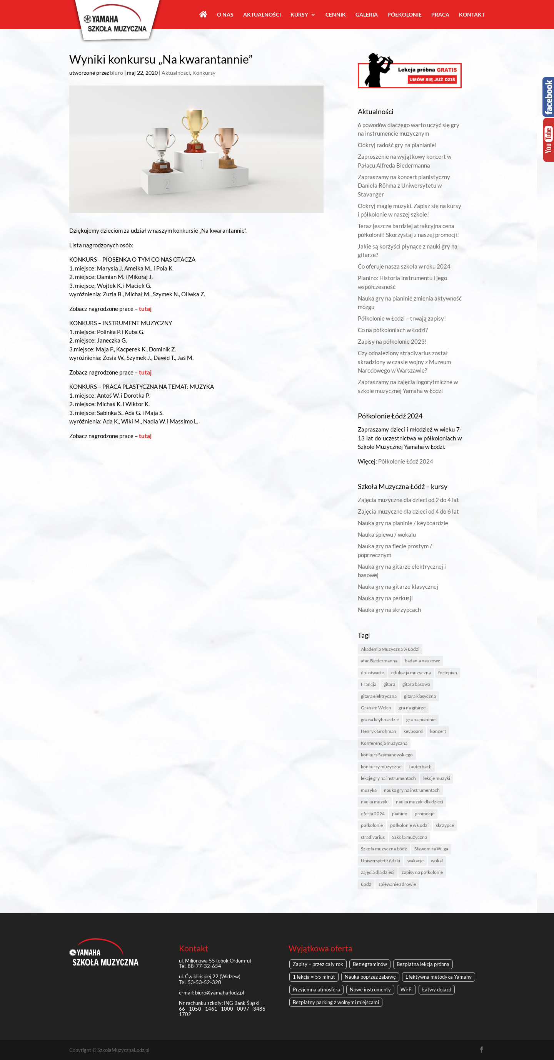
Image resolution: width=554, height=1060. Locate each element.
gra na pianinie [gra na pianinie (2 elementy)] (421, 719)
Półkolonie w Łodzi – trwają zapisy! (402, 318)
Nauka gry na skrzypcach (389, 609)
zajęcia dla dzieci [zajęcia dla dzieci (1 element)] (377, 872)
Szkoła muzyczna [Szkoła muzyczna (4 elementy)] (409, 837)
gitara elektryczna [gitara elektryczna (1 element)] (379, 696)
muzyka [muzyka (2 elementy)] (369, 790)
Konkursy (203, 72)
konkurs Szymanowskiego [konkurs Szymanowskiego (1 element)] (387, 755)
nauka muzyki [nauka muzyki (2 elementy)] (375, 802)
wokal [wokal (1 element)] (437, 860)
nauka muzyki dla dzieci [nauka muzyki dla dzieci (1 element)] (419, 802)
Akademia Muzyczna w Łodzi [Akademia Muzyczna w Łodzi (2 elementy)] (390, 649)
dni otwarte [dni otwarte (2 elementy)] (372, 672)
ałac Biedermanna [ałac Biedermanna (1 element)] (379, 661)
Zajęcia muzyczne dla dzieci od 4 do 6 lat (408, 511)
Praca (440, 15)
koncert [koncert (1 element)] (438, 731)
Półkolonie (404, 15)
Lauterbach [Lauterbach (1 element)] (420, 766)
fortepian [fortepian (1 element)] (447, 672)
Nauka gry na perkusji (385, 598)
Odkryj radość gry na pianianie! (397, 144)
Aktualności (262, 15)
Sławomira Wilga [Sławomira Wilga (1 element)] (431, 849)
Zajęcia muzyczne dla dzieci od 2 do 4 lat (408, 499)
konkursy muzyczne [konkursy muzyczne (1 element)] (381, 766)
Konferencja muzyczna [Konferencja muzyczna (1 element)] (384, 743)
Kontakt (472, 15)
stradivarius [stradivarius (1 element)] (373, 837)
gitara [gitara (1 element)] (389, 684)
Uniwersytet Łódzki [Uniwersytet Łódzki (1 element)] (380, 860)
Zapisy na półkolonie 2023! (392, 341)
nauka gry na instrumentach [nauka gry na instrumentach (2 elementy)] (412, 790)
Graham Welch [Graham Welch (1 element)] (376, 708)
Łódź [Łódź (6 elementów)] (366, 884)
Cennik (335, 15)
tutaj (145, 308)
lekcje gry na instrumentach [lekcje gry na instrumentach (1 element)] (388, 778)
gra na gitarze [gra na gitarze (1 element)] (412, 708)
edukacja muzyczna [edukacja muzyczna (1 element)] (411, 672)
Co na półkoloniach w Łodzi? (393, 329)
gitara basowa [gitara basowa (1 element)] (416, 684)
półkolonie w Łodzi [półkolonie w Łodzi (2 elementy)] (409, 825)
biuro (116, 72)
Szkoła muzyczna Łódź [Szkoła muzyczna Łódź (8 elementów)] (384, 849)
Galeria (366, 15)
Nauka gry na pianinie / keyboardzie (403, 522)
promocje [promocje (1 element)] (424, 813)
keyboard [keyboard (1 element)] (413, 731)
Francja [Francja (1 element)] (368, 684)
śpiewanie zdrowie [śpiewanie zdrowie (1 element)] (397, 884)
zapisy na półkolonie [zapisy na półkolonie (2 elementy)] (422, 872)
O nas (225, 15)
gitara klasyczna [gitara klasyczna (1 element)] (420, 696)
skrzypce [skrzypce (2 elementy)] (445, 825)
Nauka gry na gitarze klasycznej (398, 586)
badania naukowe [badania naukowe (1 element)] (422, 661)
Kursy (299, 15)
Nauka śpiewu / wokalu (387, 534)
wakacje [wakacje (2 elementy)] (415, 860)
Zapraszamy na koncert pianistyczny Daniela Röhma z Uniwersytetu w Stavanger (404, 185)
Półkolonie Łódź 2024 (405, 461)
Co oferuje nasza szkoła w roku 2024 (404, 266)
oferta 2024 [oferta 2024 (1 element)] (373, 813)
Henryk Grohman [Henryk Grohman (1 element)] (378, 731)
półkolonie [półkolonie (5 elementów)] (372, 825)
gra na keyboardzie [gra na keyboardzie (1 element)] (380, 719)
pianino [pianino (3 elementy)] (399, 813)
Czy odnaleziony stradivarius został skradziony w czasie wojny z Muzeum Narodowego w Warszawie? (404, 361)
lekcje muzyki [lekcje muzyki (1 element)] (436, 778)
